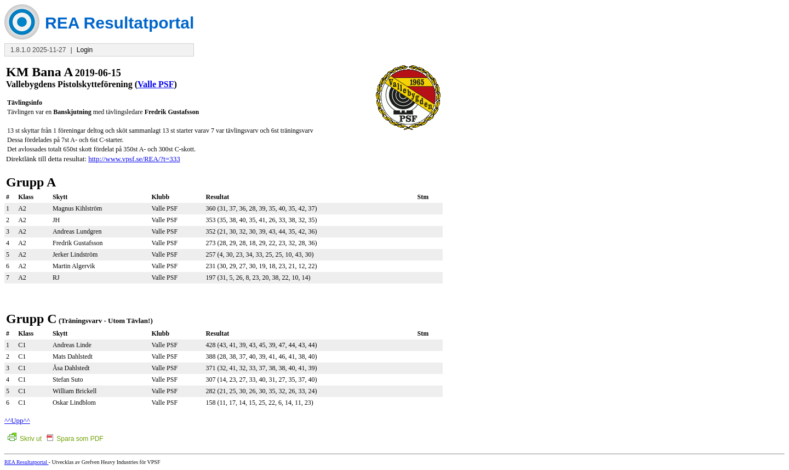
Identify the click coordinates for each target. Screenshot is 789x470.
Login (85, 50)
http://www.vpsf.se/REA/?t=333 (134, 159)
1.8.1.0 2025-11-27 (38, 50)
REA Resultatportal (26, 462)
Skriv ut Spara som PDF (56, 439)
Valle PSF (156, 84)
